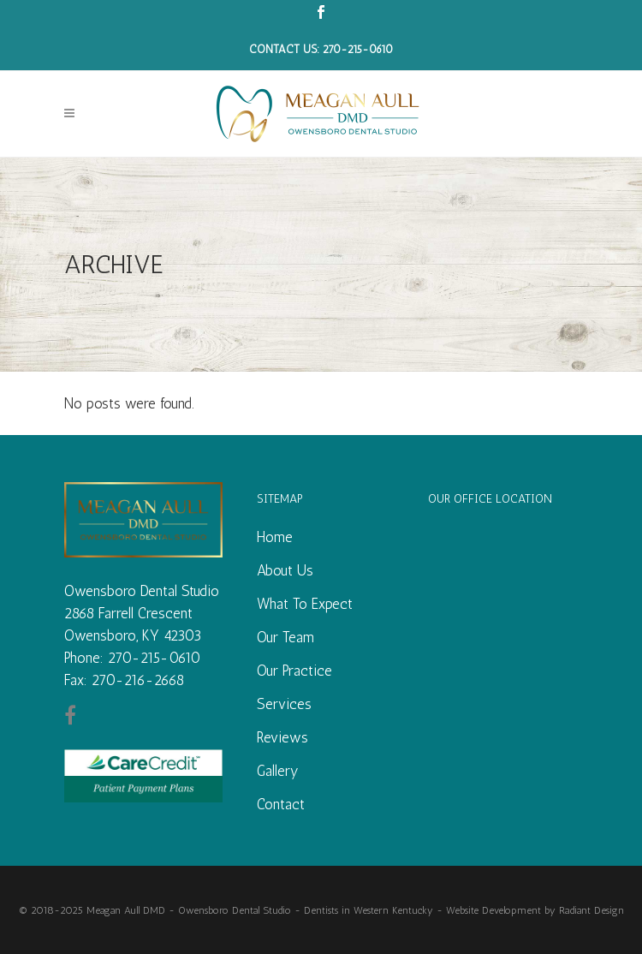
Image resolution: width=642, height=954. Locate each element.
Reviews (282, 737)
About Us (285, 570)
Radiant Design (591, 910)
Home (275, 537)
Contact (281, 804)
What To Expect (305, 603)
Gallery (278, 770)
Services (284, 704)
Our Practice (294, 670)
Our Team (285, 637)
